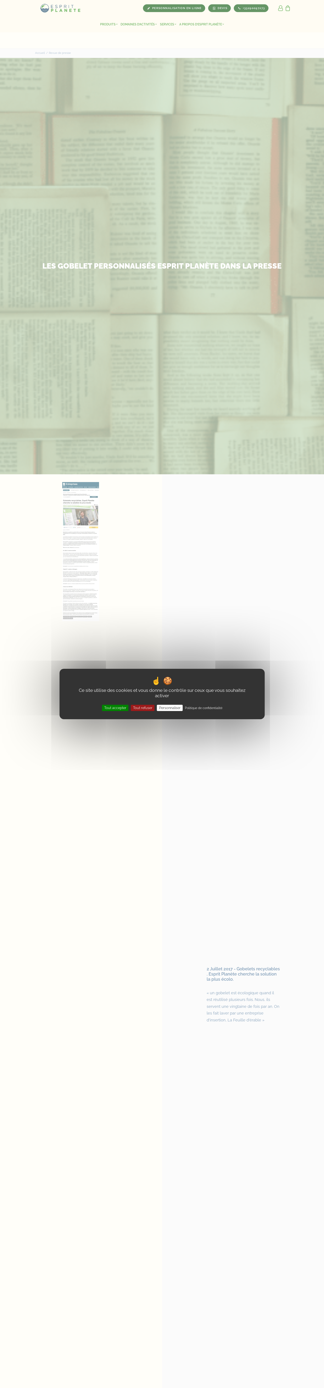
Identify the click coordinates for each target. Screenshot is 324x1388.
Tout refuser (142, 708)
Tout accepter (115, 708)
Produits (109, 24)
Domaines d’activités (139, 24)
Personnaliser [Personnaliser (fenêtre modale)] (170, 708)
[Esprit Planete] (60, 8)
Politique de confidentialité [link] (203, 708)
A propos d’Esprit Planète (201, 24)
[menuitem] (109, 24)
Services (168, 24)
